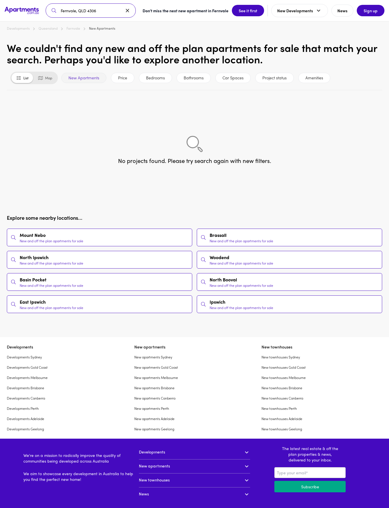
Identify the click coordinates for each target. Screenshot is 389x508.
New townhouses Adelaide (282, 418)
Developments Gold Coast (27, 367)
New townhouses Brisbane (282, 387)
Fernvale (73, 28)
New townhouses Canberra (282, 398)
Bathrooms (194, 77)
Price (122, 77)
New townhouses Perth (279, 408)
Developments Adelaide (25, 418)
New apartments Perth (151, 408)
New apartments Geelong (154, 429)
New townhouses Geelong (282, 429)
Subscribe (310, 486)
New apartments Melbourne (156, 377)
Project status (274, 77)
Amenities (314, 77)
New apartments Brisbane (154, 387)
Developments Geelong (25, 429)
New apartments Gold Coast (156, 367)
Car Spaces (233, 77)
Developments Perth (23, 408)
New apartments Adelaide (154, 418)
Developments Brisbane (25, 387)
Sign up (371, 10)
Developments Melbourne (27, 377)
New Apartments (83, 77)
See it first (248, 10)
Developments (18, 28)
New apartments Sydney (153, 357)
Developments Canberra (26, 398)
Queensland (48, 28)
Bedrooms (155, 77)
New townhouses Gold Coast (284, 367)
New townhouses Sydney (281, 357)
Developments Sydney (24, 357)
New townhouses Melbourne (284, 377)
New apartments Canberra (154, 398)
